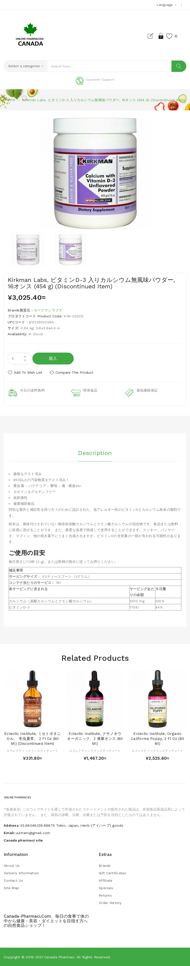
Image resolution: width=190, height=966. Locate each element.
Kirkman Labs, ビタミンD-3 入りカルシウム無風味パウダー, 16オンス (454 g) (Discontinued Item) (103, 100)
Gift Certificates (112, 873)
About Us (12, 866)
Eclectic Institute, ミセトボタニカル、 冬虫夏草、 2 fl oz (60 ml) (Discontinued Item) (32, 738)
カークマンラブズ (48, 310)
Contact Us (13, 880)
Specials (106, 888)
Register (152, 36)
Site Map (11, 888)
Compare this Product (74, 372)
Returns (105, 895)
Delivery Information (21, 873)
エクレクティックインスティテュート (32, 751)
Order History (110, 903)
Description (95, 453)
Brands (105, 866)
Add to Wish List (28, 372)
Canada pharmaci (59, 957)
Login (161, 36)
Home (10, 100)
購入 (53, 358)
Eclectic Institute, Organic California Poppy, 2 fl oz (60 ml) (157, 738)
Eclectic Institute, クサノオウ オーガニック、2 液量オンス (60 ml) (95, 738)
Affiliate (106, 880)
